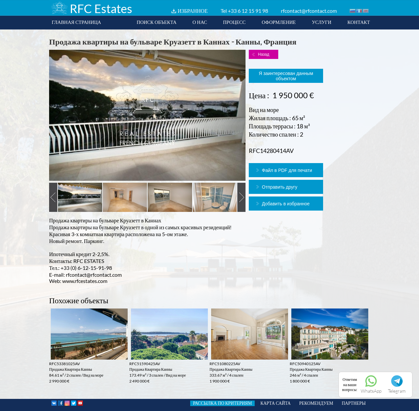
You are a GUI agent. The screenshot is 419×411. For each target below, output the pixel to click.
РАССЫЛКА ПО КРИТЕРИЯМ (222, 403)
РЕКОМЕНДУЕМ (316, 403)
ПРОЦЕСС (234, 22)
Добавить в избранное (286, 203)
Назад (263, 54)
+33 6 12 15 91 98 (248, 11)
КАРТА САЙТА (276, 403)
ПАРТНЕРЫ (354, 403)
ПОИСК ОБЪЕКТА (156, 22)
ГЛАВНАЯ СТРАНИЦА (76, 22)
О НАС (199, 22)
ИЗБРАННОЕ (193, 11)
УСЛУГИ (322, 22)
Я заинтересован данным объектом (286, 76)
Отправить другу (279, 187)
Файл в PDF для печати (287, 170)
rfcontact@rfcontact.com (309, 11)
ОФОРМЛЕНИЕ (279, 22)
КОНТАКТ (358, 22)
